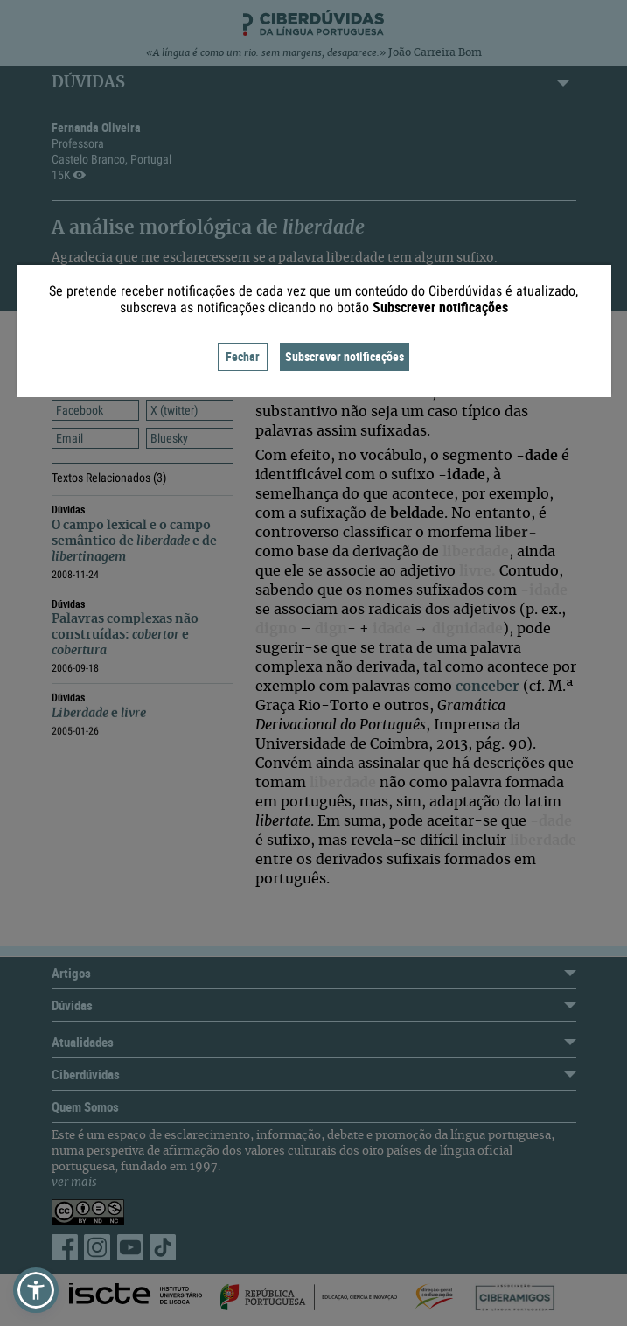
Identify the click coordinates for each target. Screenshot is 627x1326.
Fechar (243, 356)
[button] (35, 1290)
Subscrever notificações (344, 356)
